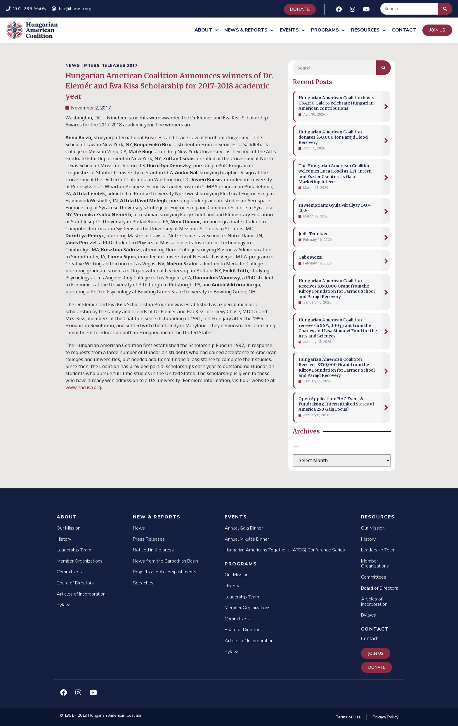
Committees (69, 572)
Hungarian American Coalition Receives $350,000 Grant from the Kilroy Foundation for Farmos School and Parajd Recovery (337, 289)
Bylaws (64, 605)
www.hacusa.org (83, 387)
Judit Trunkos (313, 233)
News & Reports (248, 30)
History (64, 539)
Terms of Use (348, 717)
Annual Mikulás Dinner (247, 539)
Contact (404, 30)
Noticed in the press (153, 550)
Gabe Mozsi (310, 257)
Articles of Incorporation (81, 594)
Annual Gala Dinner (244, 528)
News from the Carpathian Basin (165, 561)
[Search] (445, 9)
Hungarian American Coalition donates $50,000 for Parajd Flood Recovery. (333, 137)
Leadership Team (74, 550)
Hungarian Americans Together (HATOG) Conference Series (285, 550)
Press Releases (149, 539)
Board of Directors (75, 583)
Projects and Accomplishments (164, 572)
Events (292, 30)
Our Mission (68, 528)
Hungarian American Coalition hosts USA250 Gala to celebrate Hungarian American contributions (336, 103)
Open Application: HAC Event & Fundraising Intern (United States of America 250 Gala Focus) (336, 404)
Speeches (143, 583)
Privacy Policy (385, 717)
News (139, 528)
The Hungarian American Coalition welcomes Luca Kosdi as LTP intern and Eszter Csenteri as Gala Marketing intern (335, 173)
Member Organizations (80, 561)
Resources (368, 30)
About (206, 30)
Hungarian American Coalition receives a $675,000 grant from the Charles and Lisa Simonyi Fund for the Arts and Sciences (338, 328)
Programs (328, 30)
